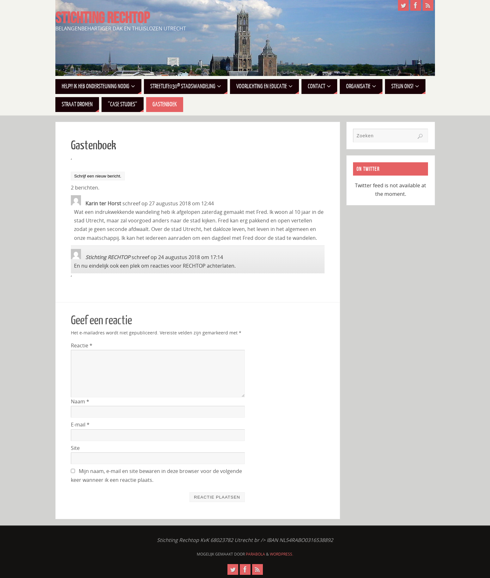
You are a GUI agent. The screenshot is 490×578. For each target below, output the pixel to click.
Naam (80, 401)
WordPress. (281, 554)
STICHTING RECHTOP (102, 18)
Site (75, 447)
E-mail (80, 424)
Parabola (255, 554)
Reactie (81, 345)
